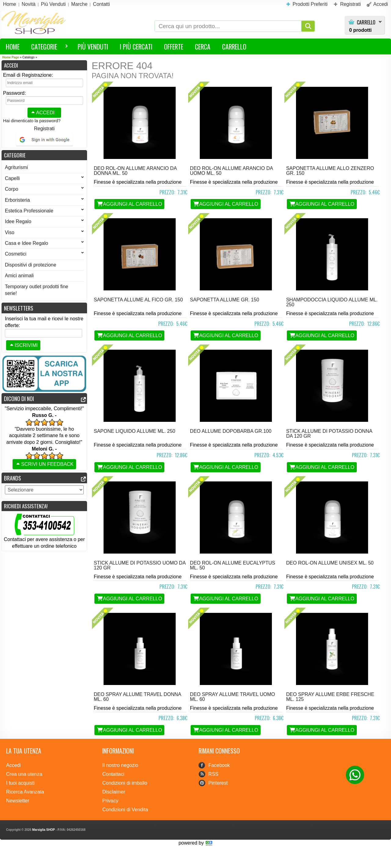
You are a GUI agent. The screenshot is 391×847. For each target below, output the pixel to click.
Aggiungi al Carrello (129, 204)
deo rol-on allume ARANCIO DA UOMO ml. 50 (231, 171)
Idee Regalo (44, 221)
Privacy (110, 800)
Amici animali (19, 275)
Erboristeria (44, 200)
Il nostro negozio (120, 765)
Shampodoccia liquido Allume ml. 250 (332, 302)
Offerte (173, 46)
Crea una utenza (24, 774)
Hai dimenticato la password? (31, 120)
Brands (12, 478)
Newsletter (17, 800)
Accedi (42, 112)
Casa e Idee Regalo (44, 243)
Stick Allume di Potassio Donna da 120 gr (329, 434)
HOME (13, 46)
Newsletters (18, 308)
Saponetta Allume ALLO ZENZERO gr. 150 (330, 171)
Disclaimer (113, 791)
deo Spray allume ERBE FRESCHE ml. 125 (330, 697)
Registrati (44, 128)
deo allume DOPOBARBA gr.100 (231, 431)
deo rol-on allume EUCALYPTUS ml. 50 (232, 565)
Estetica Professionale (44, 210)
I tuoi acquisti (20, 783)
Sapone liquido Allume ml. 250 (134, 431)
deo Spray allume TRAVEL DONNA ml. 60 (137, 697)
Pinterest (218, 783)
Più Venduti (93, 46)
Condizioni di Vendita (125, 809)
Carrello (366, 22)
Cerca (202, 46)
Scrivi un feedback (44, 464)
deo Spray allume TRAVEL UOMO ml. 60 (232, 697)
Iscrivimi (23, 345)
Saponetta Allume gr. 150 (224, 299)
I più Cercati (136, 46)
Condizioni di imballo (124, 783)
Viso (44, 232)
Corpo (44, 189)
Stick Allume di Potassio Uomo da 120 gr (139, 565)
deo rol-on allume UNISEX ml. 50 (330, 562)
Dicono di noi (19, 398)
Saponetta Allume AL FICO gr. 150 (138, 299)
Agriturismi (16, 167)
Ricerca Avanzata (25, 791)
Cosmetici (44, 253)
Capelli (44, 178)
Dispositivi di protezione (30, 264)
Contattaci (113, 774)
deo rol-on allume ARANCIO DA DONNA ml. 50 (135, 171)
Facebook (219, 765)
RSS (213, 774)
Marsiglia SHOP (43, 829)
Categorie (46, 47)
